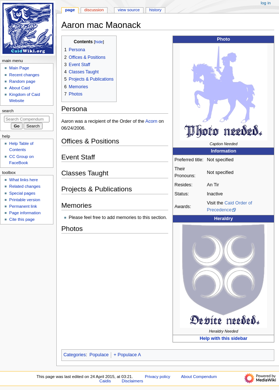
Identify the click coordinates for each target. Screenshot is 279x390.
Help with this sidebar (223, 338)
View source (129, 10)
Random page (22, 81)
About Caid (19, 88)
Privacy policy (157, 376)
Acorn (151, 121)
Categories (75, 354)
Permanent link (23, 206)
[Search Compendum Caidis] (26, 119)
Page (70, 10)
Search (8, 111)
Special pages (22, 193)
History (155, 10)
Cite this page (22, 219)
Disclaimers (132, 381)
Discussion (94, 10)
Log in (266, 3)
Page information (25, 213)
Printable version (24, 200)
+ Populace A (127, 354)
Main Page (19, 68)
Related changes (24, 186)
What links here (23, 180)
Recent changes (24, 75)
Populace (99, 354)
